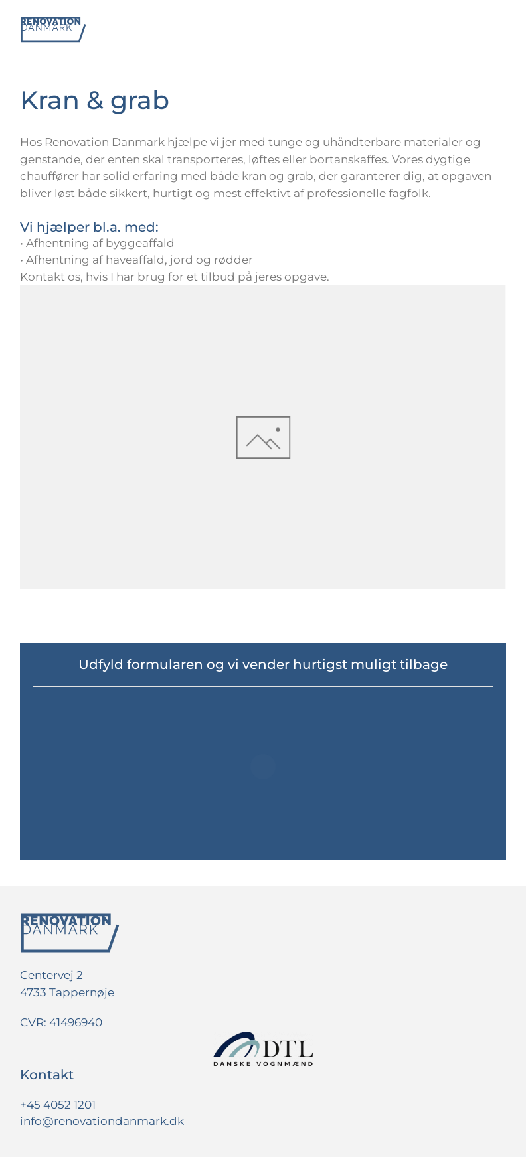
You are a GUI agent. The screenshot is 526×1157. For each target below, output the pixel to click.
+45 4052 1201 (58, 1104)
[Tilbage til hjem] (53, 30)
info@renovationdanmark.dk (102, 1121)
